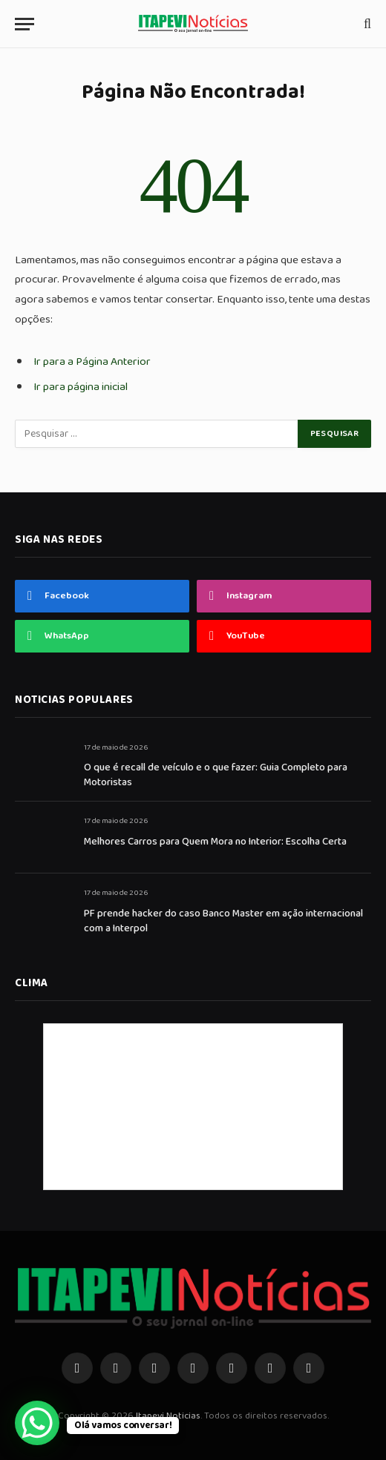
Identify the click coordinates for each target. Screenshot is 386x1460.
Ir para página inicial (80, 386)
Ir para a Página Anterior (92, 361)
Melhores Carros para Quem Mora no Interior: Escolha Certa (215, 841)
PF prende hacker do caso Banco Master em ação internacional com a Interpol (223, 921)
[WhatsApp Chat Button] (37, 1423)
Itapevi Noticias (168, 1416)
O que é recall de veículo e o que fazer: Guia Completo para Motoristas (215, 774)
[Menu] (24, 24)
